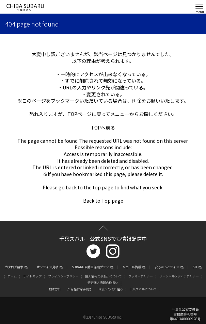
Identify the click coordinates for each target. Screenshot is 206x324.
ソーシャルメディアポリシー (179, 276)
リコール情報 (132, 267)
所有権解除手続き (79, 289)
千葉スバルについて (143, 289)
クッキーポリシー (140, 276)
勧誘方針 (55, 289)
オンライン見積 (47, 267)
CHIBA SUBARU (25, 7)
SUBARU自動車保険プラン (90, 267)
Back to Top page (103, 200)
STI (195, 267)
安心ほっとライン (167, 267)
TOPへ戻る (103, 127)
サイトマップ (32, 276)
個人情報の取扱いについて (103, 276)
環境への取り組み (110, 289)
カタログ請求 (14, 267)
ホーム (12, 276)
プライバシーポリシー (63, 276)
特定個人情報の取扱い (103, 282)
